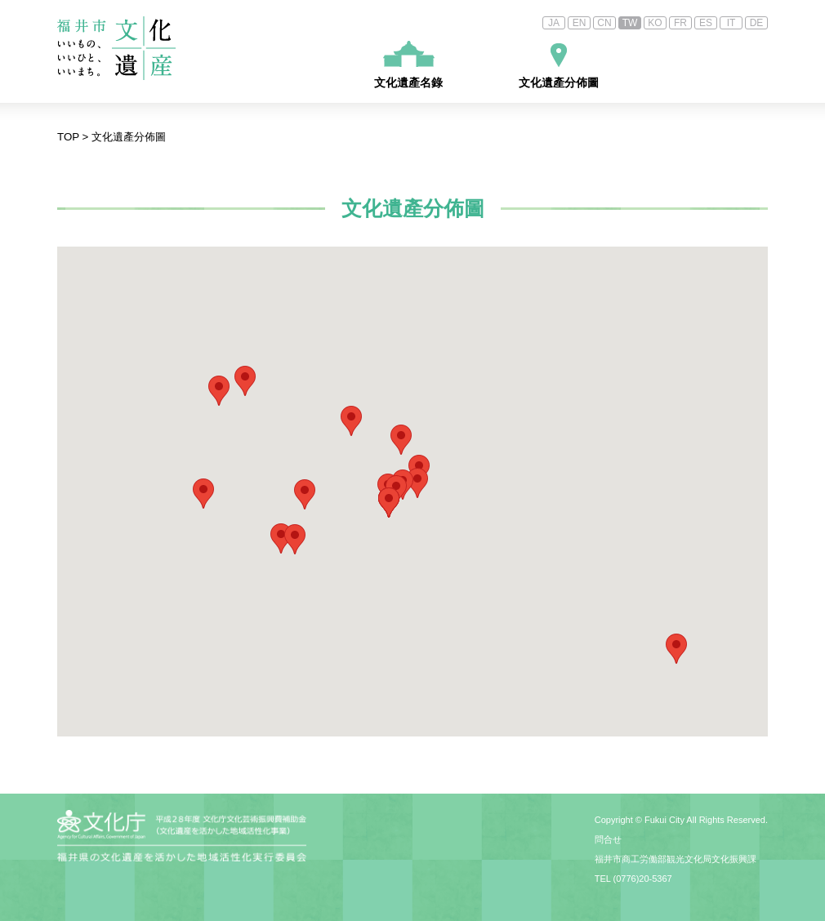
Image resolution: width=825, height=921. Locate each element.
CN (604, 23)
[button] (676, 649)
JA (554, 23)
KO (655, 23)
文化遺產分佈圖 (559, 66)
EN (579, 23)
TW (630, 23)
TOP (68, 137)
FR (680, 23)
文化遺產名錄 (408, 65)
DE (757, 23)
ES (705, 23)
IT (731, 23)
